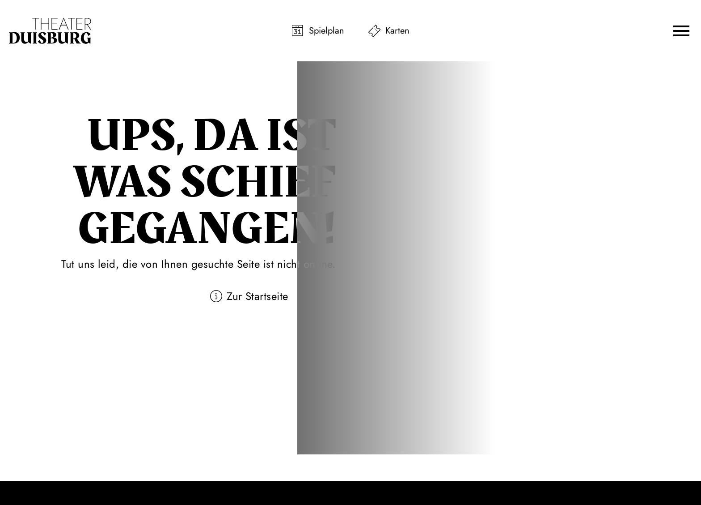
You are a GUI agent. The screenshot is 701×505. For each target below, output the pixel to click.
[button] (681, 31)
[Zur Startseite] (50, 30)
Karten (397, 30)
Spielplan (326, 30)
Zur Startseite (257, 296)
